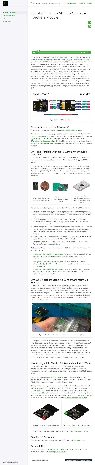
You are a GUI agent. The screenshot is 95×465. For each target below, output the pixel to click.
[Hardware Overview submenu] (26, 15)
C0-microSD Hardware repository (42, 136)
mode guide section (81, 431)
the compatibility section (57, 452)
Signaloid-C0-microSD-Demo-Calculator (49, 254)
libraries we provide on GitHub (41, 393)
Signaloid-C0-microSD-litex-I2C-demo (49, 269)
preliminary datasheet (77, 440)
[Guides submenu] (26, 18)
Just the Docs (13, 461)
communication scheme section (76, 398)
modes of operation (44, 141)
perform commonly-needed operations (44, 143)
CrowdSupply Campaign (86, 3)
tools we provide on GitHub (53, 377)
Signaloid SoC (35, 139)
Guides (5, 18)
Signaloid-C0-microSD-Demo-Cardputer (49, 262)
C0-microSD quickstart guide (72, 130)
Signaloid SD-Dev (8, 21)
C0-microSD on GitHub (71, 3)
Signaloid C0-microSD (9, 12)
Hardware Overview (9, 15)
